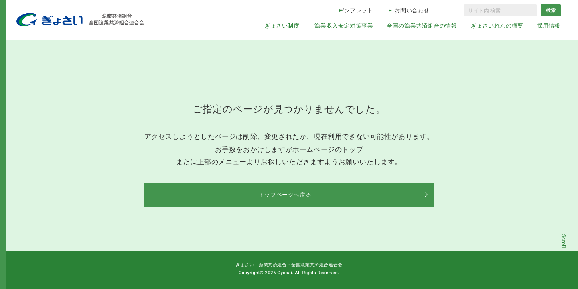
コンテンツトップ (564, 250)
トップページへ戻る (289, 194)
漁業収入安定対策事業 (343, 25)
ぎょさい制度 (282, 25)
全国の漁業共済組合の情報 (422, 25)
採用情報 (548, 25)
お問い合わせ (412, 10)
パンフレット (355, 10)
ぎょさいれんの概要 (497, 25)
